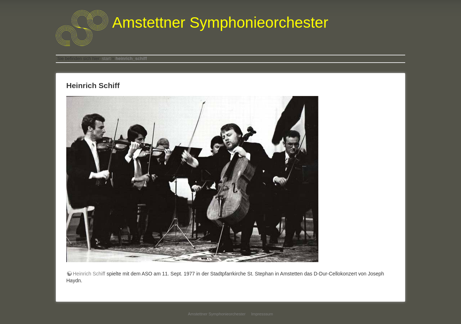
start (106, 58)
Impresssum (262, 314)
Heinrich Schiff (89, 274)
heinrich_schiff (131, 58)
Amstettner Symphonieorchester (217, 314)
